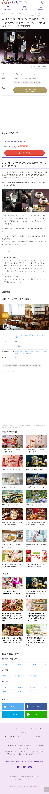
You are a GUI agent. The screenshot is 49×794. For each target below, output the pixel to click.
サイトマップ (29, 779)
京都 (34, 687)
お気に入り (40, 8)
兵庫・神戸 (21, 687)
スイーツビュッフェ (36, 728)
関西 (6, 682)
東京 (4, 676)
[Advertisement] (16, 113)
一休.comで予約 (30, 90)
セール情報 (24, 8)
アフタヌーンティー (10, 365)
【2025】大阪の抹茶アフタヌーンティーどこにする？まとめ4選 (36, 593)
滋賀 (19, 691)
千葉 (34, 676)
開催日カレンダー (8, 8)
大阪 (4, 687)
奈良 (4, 691)
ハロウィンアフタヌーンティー (31, 82)
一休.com (16, 358)
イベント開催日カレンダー (12, 736)
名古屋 (5, 664)
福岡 (18, 346)
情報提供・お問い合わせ (28, 777)
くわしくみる (25, 153)
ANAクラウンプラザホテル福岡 (22, 335)
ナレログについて (13, 777)
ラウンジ (17, 82)
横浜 (19, 676)
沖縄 (34, 664)
